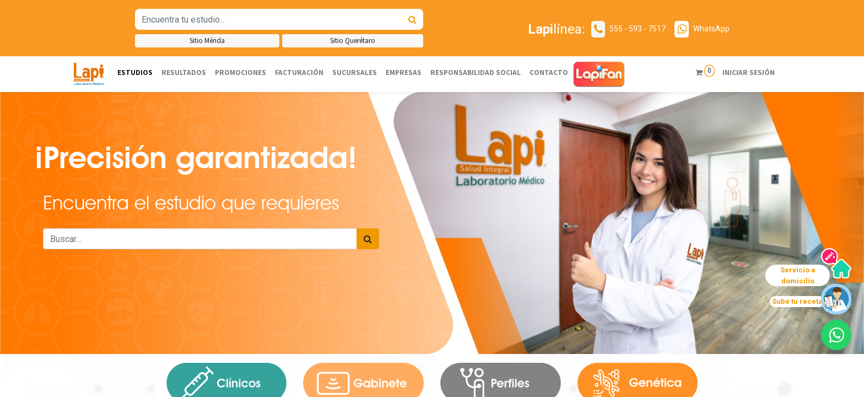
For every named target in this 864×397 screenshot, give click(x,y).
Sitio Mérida (207, 40)
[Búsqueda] (412, 19)
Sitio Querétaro (352, 40)
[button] (836, 335)
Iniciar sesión (742, 72)
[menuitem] (135, 73)
